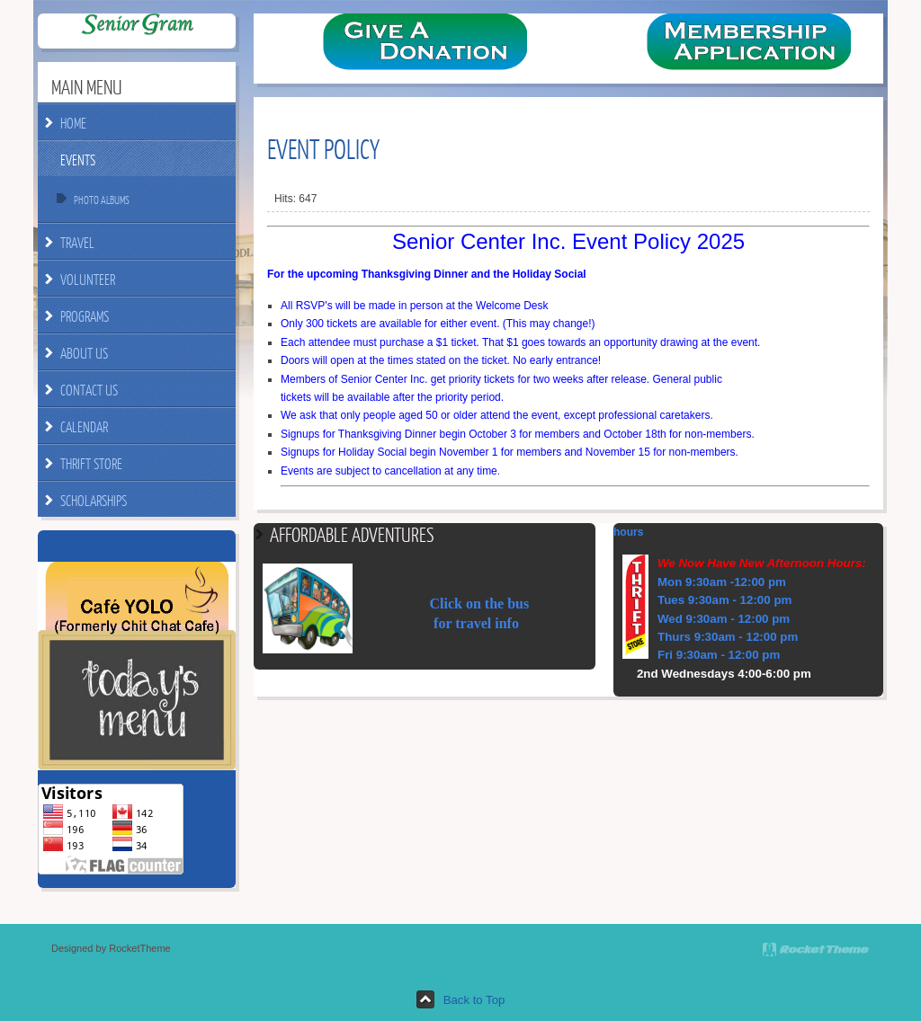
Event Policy (323, 148)
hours (628, 532)
